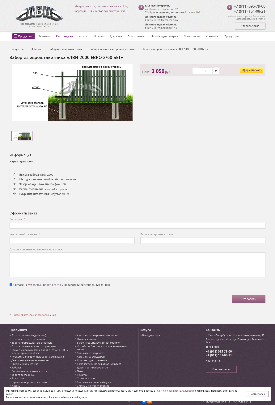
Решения (44, 36)
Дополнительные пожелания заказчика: (36, 249)
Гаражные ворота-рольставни (29, 382)
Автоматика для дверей (91, 356)
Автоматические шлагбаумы (94, 382)
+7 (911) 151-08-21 (249, 11)
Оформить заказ (251, 70)
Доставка (116, 36)
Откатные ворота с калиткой (28, 339)
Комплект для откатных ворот (95, 360)
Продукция (25, 36)
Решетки (82, 374)
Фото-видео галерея (164, 36)
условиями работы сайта (44, 285)
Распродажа (64, 36)
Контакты (212, 36)
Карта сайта (213, 360)
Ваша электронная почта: (157, 234)
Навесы (15, 385)
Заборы (16, 367)
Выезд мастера (151, 335)
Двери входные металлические (30, 360)
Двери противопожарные (92, 367)
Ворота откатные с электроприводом (33, 346)
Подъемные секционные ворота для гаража (37, 356)
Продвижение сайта (218, 401)
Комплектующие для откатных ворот (99, 364)
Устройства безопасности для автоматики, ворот (102, 348)
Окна (80, 371)
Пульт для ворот (86, 339)
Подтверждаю (257, 393)
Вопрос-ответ (137, 36)
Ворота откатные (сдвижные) (28, 335)
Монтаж (98, 36)
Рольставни (18, 378)
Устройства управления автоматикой (99, 342)
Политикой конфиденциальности (174, 390)
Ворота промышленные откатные (31, 342)
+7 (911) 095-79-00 (249, 6)
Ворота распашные (23, 374)
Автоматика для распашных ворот (97, 335)
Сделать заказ (250, 26)
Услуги (83, 36)
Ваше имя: (18, 219)
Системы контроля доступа (93, 385)
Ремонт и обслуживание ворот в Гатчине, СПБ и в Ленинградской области (39, 351)
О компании (192, 36)
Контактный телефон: (25, 234)
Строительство (86, 378)
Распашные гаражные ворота (29, 371)
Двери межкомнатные (24, 364)
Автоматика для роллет (90, 353)
